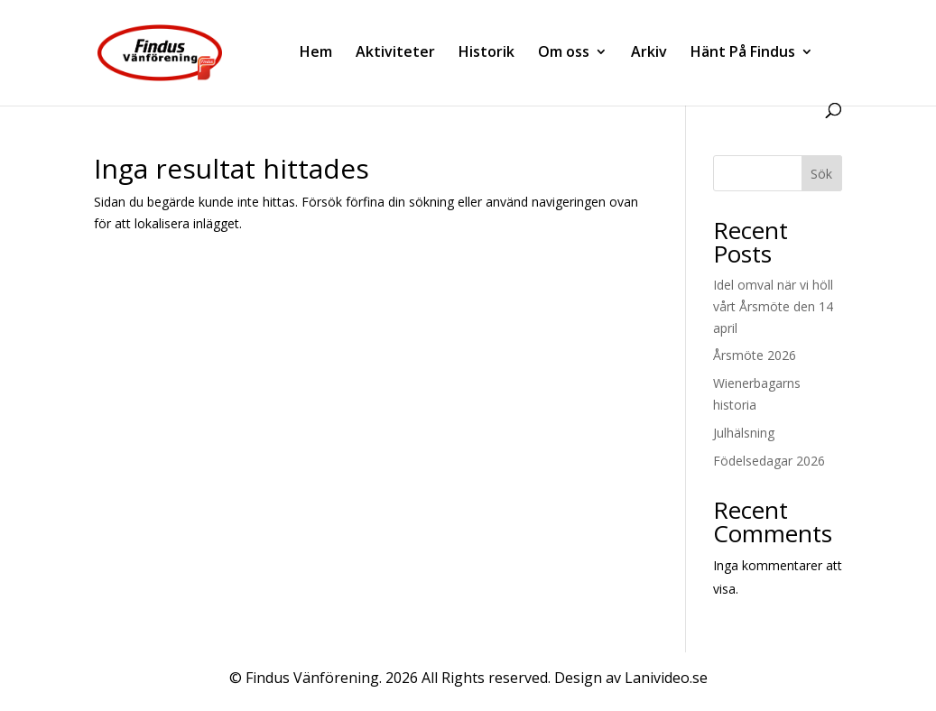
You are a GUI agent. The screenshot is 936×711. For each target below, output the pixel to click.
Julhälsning (743, 432)
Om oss (563, 53)
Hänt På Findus (742, 53)
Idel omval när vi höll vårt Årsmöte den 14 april (773, 306)
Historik (486, 53)
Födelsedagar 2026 (769, 460)
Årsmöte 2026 (754, 355)
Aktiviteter (395, 53)
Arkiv (649, 53)
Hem (316, 53)
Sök (821, 173)
